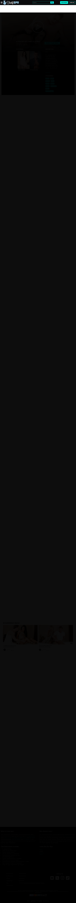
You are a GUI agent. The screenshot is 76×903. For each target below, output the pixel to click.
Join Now (64, 2)
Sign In (72, 2)
